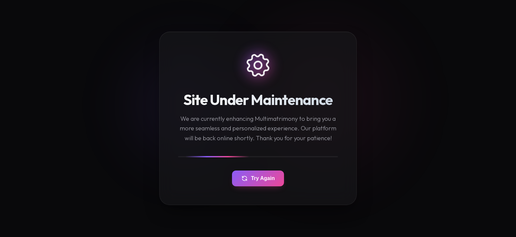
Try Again (258, 178)
